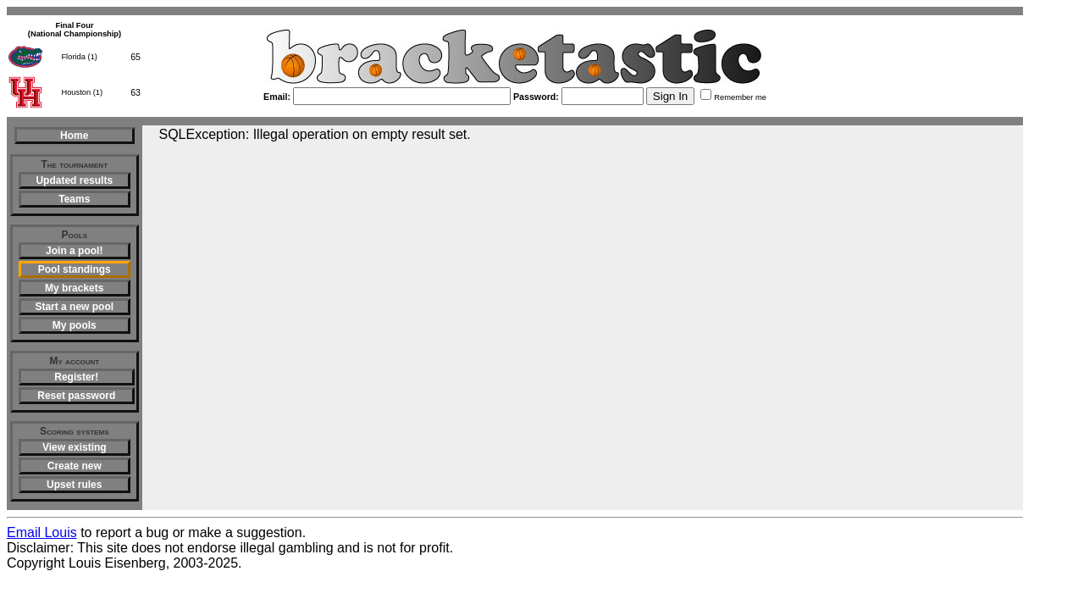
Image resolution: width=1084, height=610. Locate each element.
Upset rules (74, 485)
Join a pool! (74, 251)
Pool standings (74, 269)
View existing (74, 447)
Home (74, 135)
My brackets (74, 288)
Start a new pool (74, 307)
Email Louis (42, 532)
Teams (74, 199)
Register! (76, 377)
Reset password (76, 396)
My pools (75, 325)
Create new (74, 466)
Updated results (74, 180)
